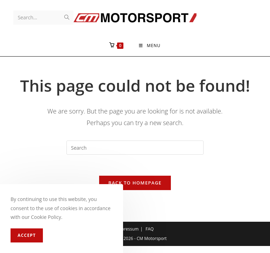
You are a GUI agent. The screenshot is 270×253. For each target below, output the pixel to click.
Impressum (127, 229)
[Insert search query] (135, 148)
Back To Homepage (134, 183)
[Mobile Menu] (149, 45)
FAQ (150, 229)
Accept (27, 235)
